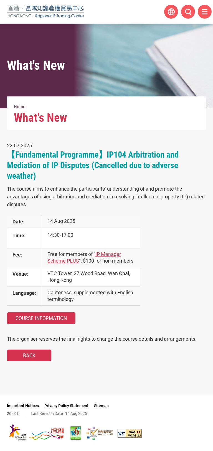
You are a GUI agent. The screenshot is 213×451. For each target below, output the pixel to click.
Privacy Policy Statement (66, 405)
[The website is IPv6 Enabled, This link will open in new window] (76, 433)
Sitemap (101, 405)
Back (29, 355)
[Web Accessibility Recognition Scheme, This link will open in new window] (99, 433)
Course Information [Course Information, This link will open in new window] (41, 318)
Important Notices (23, 405)
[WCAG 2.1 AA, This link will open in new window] (129, 433)
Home (19, 106)
